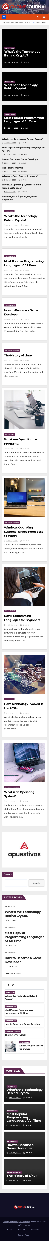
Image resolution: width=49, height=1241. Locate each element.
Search (8, 874)
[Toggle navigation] (44, 17)
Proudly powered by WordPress (16, 1222)
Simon (22, 180)
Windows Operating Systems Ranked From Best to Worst (23, 532)
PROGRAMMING (10, 114)
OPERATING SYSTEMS (12, 350)
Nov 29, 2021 (10, 180)
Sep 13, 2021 (11, 801)
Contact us (35, 1229)
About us (21, 1229)
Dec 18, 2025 (12, 128)
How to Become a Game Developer (20, 159)
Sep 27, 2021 (12, 713)
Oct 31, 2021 (10, 192)
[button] (38, 16)
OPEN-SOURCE (10, 434)
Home (9, 1229)
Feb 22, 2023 (10, 171)
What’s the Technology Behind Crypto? (22, 53)
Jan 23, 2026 (12, 62)
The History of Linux (12, 168)
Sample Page (23, 1235)
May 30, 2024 (10, 163)
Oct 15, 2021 (12, 625)
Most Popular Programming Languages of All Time (24, 119)
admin (25, 62)
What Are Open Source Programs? (20, 176)
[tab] (8, 985)
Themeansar (26, 1225)
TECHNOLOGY (9, 48)
